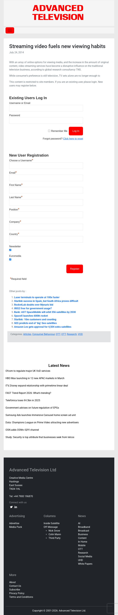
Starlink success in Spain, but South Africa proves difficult (46, 301)
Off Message (51, 527)
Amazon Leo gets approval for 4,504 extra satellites (42, 326)
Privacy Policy (16, 593)
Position (14, 209)
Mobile (81, 545)
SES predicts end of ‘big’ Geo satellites (35, 323)
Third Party (55, 538)
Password (14, 115)
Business (83, 534)
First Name (16, 185)
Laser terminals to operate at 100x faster (36, 297)
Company (15, 222)
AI (79, 523)
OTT (58, 334)
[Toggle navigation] (10, 30)
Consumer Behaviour (43, 334)
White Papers (85, 563)
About (12, 582)
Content (82, 538)
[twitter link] (11, 506)
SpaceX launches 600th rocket (31, 315)
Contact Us (15, 585)
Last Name (15, 197)
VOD (80, 334)
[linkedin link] (16, 506)
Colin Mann (55, 534)
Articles (27, 334)
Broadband (84, 527)
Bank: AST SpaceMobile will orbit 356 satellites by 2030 (45, 312)
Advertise (14, 523)
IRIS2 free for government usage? (33, 308)
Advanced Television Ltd (33, 469)
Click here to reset (73, 138)
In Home (82, 541)
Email (13, 172)
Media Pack (15, 527)
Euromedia (15, 256)
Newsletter (15, 246)
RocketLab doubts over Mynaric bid (33, 304)
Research (72, 334)
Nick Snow (54, 530)
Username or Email (19, 103)
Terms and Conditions (21, 597)
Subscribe (14, 589)
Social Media (85, 556)
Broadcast (83, 530)
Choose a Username (21, 160)
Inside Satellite (51, 523)
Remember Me (59, 131)
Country (14, 234)
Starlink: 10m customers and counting (35, 319)
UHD (80, 560)
